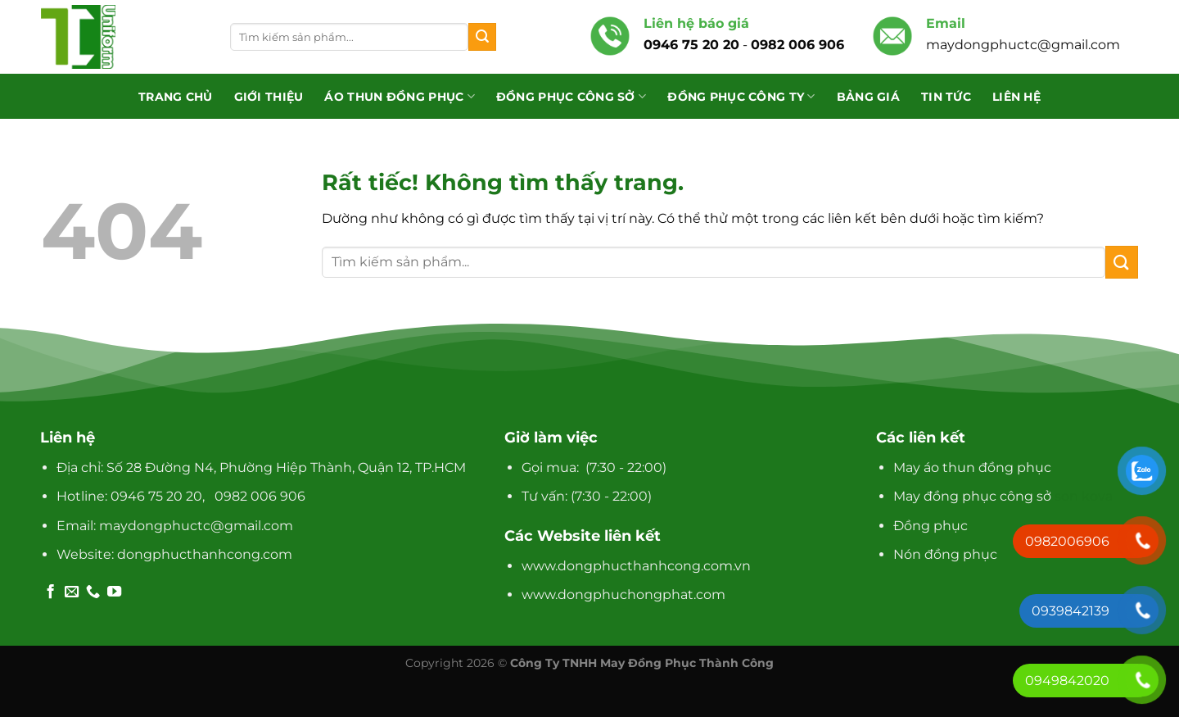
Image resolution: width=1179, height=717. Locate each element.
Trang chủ (175, 96)
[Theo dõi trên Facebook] (50, 592)
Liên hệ (1016, 96)
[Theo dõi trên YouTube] (114, 592)
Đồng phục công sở (571, 96)
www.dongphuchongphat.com (623, 594)
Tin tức (946, 96)
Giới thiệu (269, 96)
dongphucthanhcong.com (204, 554)
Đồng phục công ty (741, 96)
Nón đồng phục (945, 554)
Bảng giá (868, 96)
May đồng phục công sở (972, 496)
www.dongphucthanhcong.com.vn (636, 566)
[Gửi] (482, 37)
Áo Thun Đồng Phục (399, 96)
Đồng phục (930, 525)
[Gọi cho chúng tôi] (93, 592)
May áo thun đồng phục (972, 467)
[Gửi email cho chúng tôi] (72, 592)
